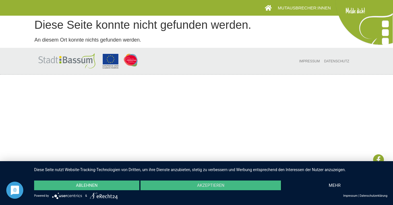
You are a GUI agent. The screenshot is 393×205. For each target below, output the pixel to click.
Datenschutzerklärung (373, 195)
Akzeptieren (210, 185)
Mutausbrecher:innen (306, 8)
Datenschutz (336, 61)
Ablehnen (87, 185)
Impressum (309, 61)
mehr (335, 185)
